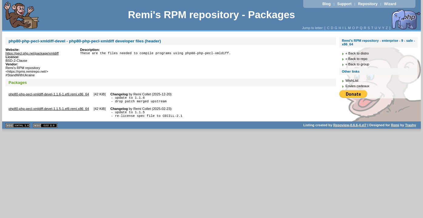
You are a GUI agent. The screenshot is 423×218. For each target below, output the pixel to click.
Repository (368, 4)
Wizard (390, 4)
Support (344, 4)
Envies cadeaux (357, 86)
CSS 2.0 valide (45, 129)
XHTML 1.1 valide (17, 129)
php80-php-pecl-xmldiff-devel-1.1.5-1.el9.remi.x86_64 (48, 110)
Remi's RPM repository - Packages (211, 14)
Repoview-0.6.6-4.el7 (349, 128)
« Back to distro (357, 53)
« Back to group (357, 64)
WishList (351, 80)
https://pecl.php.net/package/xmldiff (32, 53)
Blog (326, 4)
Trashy (410, 128)
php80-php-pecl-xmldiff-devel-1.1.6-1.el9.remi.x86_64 (48, 94)
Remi (395, 128)
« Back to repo (356, 59)
